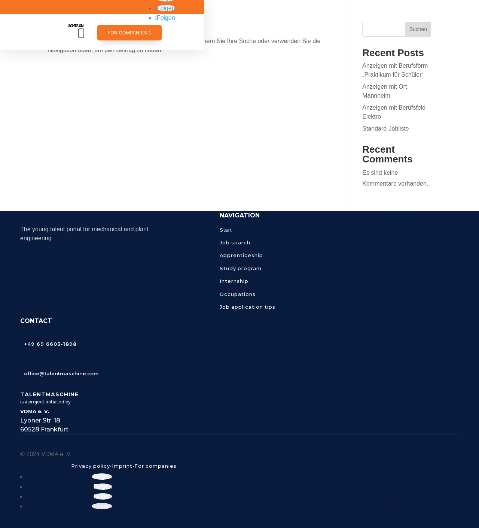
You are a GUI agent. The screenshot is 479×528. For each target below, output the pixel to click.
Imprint (122, 466)
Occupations (238, 294)
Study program (241, 268)
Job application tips (247, 307)
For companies (127, 33)
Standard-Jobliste (385, 128)
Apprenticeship (241, 255)
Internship (234, 281)
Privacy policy (90, 466)
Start (226, 230)
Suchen (418, 29)
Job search (235, 242)
